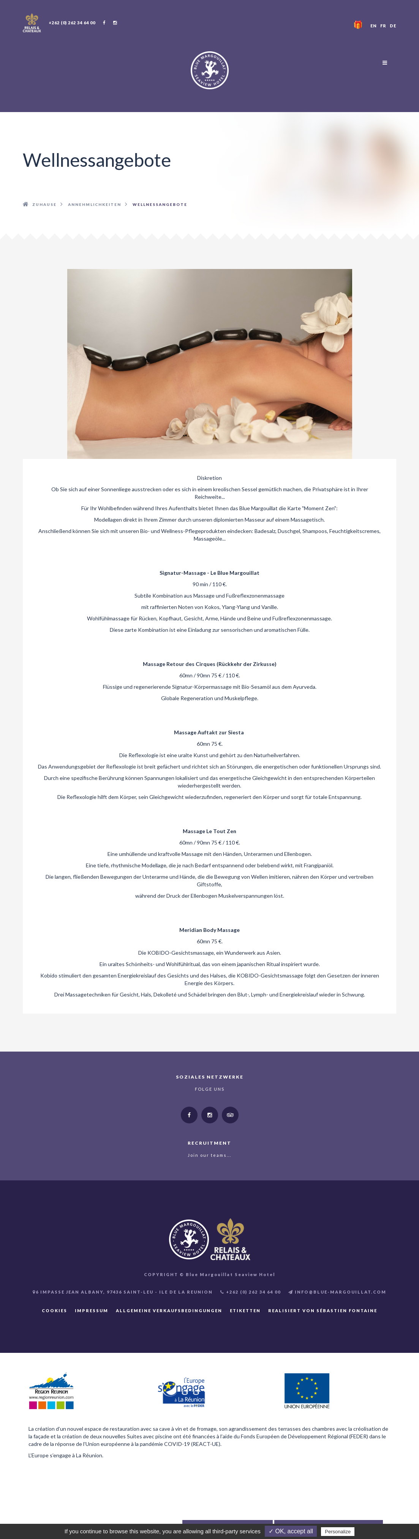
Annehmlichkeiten (94, 204)
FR (383, 25)
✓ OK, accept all (291, 1531)
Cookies (54, 1310)
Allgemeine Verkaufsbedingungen (169, 1310)
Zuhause (44, 204)
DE (393, 25)
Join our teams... (209, 1155)
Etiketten (245, 1310)
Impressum (91, 1310)
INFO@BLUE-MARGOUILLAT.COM (337, 1291)
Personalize (338, 1531)
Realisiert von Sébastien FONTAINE (322, 1310)
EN (373, 25)
